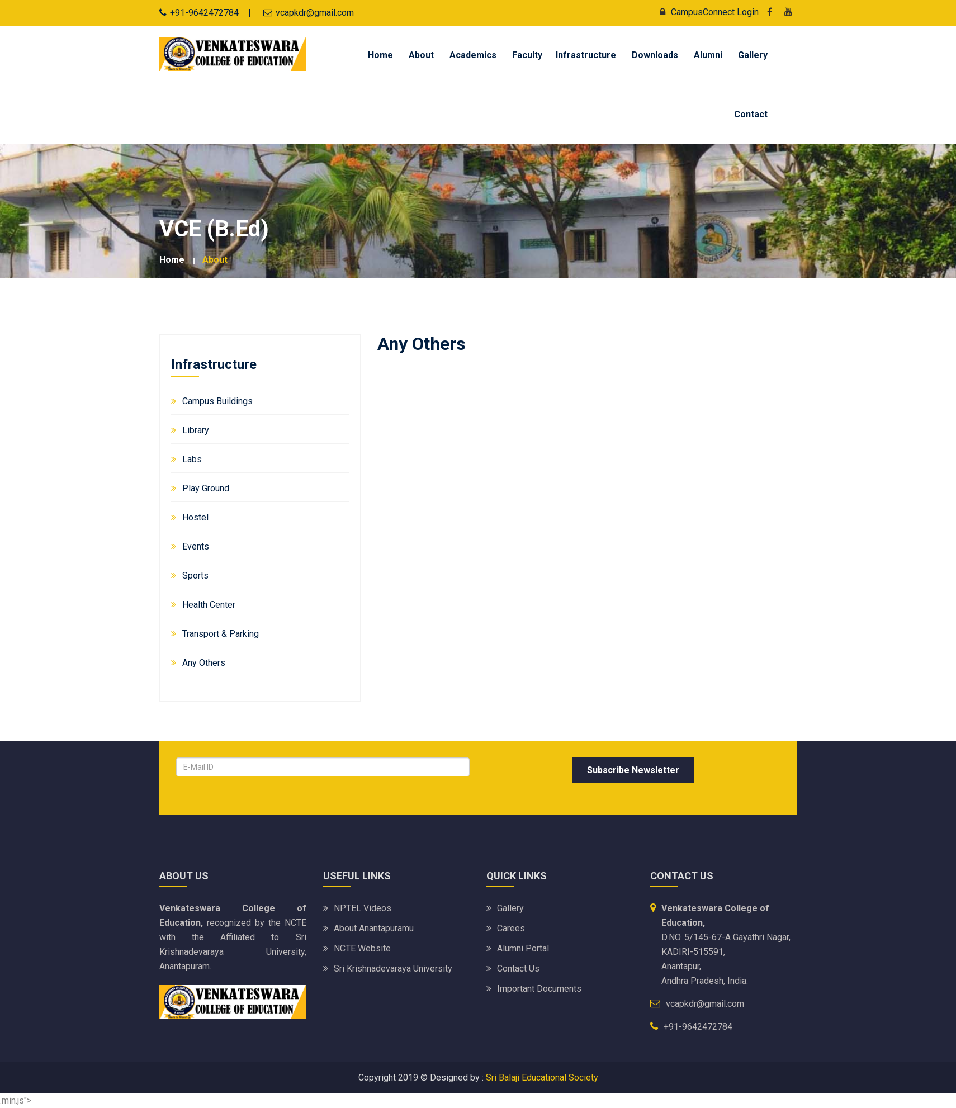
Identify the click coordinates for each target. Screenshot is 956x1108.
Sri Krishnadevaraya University (393, 968)
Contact (751, 114)
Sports (195, 575)
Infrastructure (586, 55)
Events (195, 546)
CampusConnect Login (706, 12)
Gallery (753, 55)
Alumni (708, 55)
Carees (511, 928)
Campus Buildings (217, 401)
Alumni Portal (523, 948)
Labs (192, 459)
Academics (472, 55)
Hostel (195, 517)
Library (195, 430)
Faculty (527, 55)
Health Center (208, 604)
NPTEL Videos (362, 908)
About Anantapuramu (374, 928)
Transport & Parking (220, 633)
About (421, 55)
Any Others (203, 662)
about (215, 259)
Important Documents (539, 988)
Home (380, 55)
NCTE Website (362, 948)
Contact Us (518, 968)
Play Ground (205, 488)
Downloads (655, 55)
